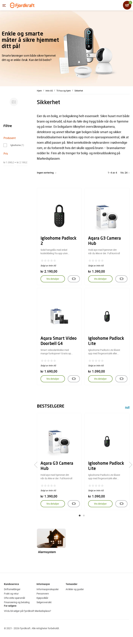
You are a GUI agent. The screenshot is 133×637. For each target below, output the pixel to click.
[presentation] (37, 464)
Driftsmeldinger (12, 589)
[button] (80, 515)
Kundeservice (11, 584)
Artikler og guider (75, 589)
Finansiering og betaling (17, 602)
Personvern (43, 593)
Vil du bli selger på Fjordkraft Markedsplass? (27, 611)
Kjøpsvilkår (42, 598)
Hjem (39, 90)
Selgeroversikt (44, 602)
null (127, 407)
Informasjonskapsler (48, 589)
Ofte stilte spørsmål (14, 598)
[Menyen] (4, 5)
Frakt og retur (11, 593)
